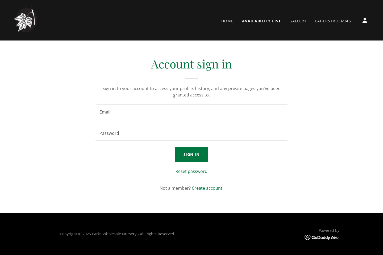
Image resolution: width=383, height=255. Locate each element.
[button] (365, 20)
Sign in (192, 154)
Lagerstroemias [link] (333, 20)
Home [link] (227, 20)
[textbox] (191, 111)
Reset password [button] (191, 171)
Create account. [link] (207, 188)
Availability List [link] (261, 20)
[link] (26, 20)
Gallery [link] (298, 20)
